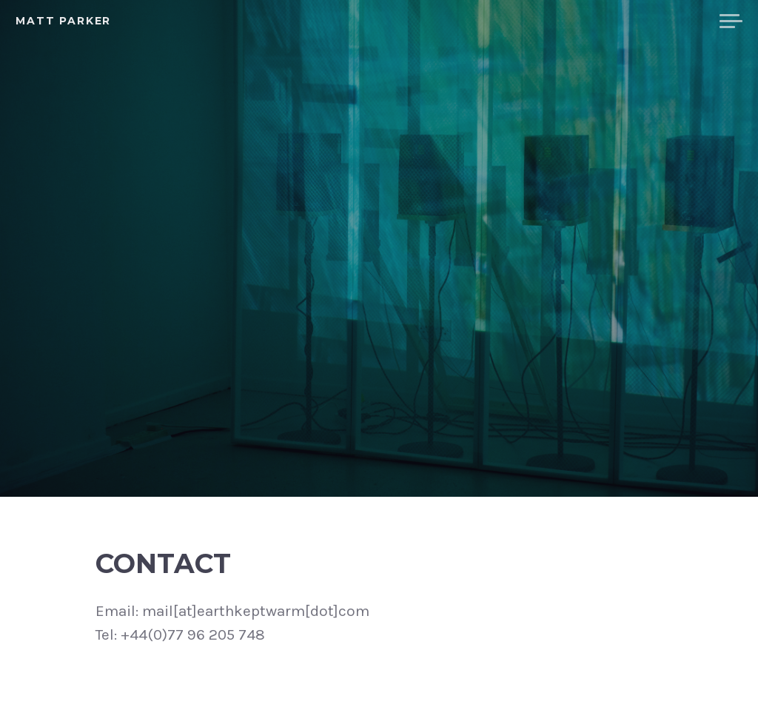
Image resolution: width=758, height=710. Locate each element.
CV (615, 21)
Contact (671, 21)
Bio (576, 21)
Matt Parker (63, 20)
